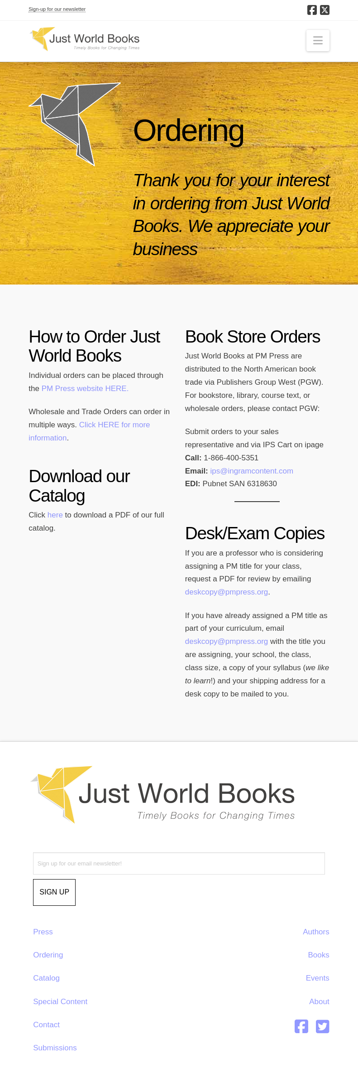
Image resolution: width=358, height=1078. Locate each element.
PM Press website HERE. (85, 388)
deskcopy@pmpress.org (226, 592)
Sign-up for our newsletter (57, 9)
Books (318, 955)
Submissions (54, 1048)
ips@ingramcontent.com (252, 471)
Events (317, 978)
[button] (317, 40)
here (55, 515)
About (319, 1001)
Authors (316, 932)
